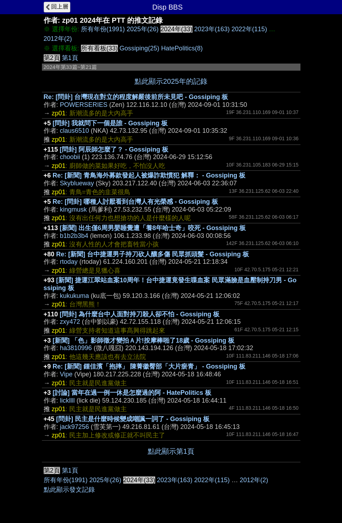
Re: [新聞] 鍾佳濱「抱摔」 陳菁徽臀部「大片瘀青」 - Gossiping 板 (149, 366)
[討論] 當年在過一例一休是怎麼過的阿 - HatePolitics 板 (132, 392)
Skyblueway (77, 183)
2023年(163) (212, 29)
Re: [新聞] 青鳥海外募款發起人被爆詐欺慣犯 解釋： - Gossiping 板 (149, 175)
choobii (70, 156)
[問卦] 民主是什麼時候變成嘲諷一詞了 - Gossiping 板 (133, 419)
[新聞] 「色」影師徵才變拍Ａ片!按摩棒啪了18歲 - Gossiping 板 (143, 340)
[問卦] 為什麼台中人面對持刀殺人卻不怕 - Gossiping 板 (139, 314)
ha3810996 (76, 348)
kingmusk (73, 209)
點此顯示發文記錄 (69, 489)
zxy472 (70, 321)
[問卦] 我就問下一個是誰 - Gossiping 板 (110, 123)
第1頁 (70, 57)
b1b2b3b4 (74, 235)
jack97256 (74, 426)
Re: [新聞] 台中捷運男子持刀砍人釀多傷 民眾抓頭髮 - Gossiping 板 (152, 254)
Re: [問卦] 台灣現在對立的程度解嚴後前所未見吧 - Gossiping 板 (136, 96)
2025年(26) (143, 29)
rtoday (69, 261)
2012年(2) (58, 38)
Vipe (66, 374)
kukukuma (74, 295)
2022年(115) (249, 29)
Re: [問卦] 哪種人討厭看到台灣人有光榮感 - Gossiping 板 (135, 201)
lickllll (67, 400)
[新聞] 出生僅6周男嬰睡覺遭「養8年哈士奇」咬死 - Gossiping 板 (153, 227)
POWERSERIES (84, 104)
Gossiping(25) (139, 48)
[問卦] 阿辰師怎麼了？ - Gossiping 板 (114, 149)
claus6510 (74, 130)
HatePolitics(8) (182, 48)
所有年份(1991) (103, 29)
